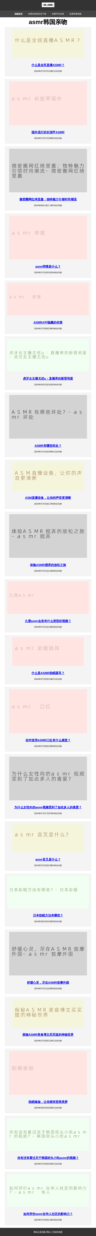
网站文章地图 (40, 1232)
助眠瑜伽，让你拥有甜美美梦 (48, 1101)
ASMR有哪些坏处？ (48, 445)
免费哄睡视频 (75, 14)
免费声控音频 (58, 14)
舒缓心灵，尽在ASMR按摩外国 (48, 982)
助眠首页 (19, 14)
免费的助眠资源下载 (37, 14)
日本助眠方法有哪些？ (48, 915)
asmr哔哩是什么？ (48, 266)
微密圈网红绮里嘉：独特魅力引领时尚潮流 (48, 199)
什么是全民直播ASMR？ (48, 65)
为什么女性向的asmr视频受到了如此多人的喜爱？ (48, 807)
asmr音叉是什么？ (48, 859)
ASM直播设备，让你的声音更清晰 (48, 497)
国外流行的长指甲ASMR (48, 132)
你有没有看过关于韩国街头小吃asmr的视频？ (48, 1158)
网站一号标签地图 (54, 1232)
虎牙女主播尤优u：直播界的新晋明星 (48, 378)
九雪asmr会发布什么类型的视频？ (48, 621)
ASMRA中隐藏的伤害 (48, 322)
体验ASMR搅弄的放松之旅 (48, 565)
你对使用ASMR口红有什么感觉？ (48, 740)
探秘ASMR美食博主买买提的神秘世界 (48, 1034)
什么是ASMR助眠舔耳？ (48, 673)
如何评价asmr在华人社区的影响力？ (48, 1214)
